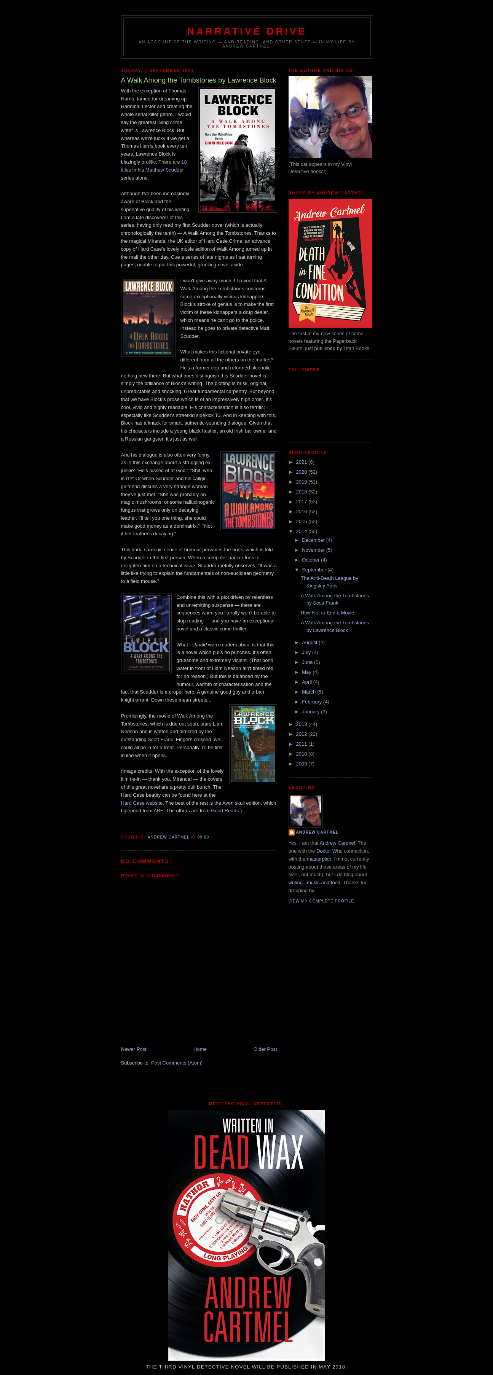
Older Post (265, 1049)
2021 (302, 462)
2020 (302, 472)
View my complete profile (321, 901)
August (310, 642)
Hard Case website (142, 803)
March (309, 692)
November (314, 550)
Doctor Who (329, 851)
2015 (302, 521)
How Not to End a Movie (327, 613)
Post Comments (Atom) (177, 1063)
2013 (302, 724)
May (307, 672)
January (311, 712)
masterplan (319, 859)
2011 (302, 744)
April (307, 682)
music (313, 882)
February (312, 702)
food (335, 882)
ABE (159, 810)
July (307, 652)
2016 (302, 511)
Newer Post (134, 1049)
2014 (302, 531)
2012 (302, 734)
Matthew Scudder (164, 170)
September (314, 570)
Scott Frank (160, 739)
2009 (302, 764)
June (308, 662)
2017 (302, 501)
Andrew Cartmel (317, 832)
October (311, 560)
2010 (302, 754)
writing (296, 882)
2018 (302, 492)
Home (200, 1049)
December (314, 540)
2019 (302, 482)
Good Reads (225, 810)
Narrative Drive (246, 31)
